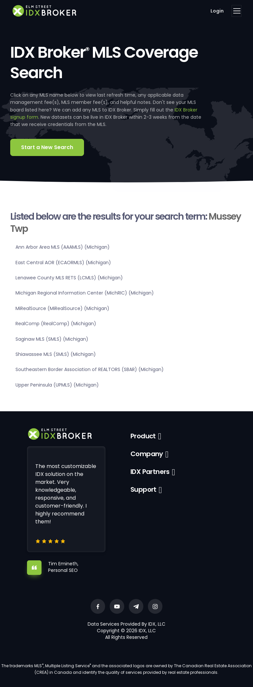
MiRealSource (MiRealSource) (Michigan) (62, 308)
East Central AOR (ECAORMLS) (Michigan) (63, 262)
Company (146, 453)
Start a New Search (47, 147)
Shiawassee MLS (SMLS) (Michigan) (55, 354)
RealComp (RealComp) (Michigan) (55, 323)
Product (143, 436)
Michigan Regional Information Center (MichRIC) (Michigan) (84, 293)
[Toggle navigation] (236, 11)
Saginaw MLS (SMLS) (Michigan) (51, 339)
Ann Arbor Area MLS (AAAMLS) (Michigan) (62, 247)
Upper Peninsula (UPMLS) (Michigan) (57, 385)
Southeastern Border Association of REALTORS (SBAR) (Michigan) (89, 369)
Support (143, 489)
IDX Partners (150, 471)
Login (217, 11)
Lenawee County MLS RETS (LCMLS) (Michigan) (69, 277)
